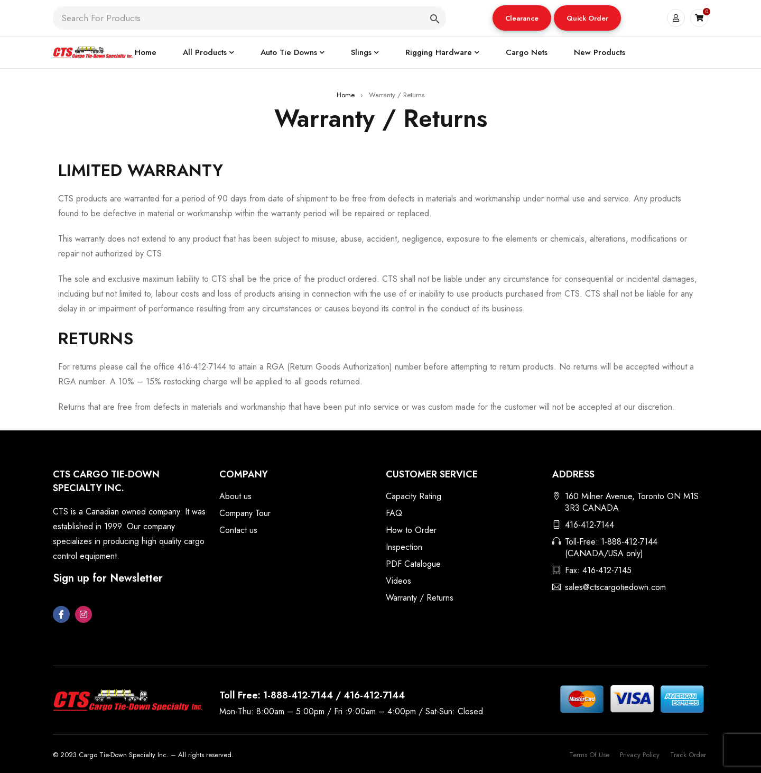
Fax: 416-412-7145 (598, 570)
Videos (398, 581)
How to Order (411, 530)
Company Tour (245, 513)
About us (235, 496)
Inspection (404, 547)
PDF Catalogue (413, 564)
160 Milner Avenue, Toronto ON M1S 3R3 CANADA (632, 502)
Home (346, 95)
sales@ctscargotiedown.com (615, 587)
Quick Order (587, 18)
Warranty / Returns (419, 598)
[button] (522, 18)
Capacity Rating (413, 496)
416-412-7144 (589, 525)
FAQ (394, 513)
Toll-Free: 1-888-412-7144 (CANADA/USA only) (611, 547)
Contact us (238, 530)
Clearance (522, 18)
